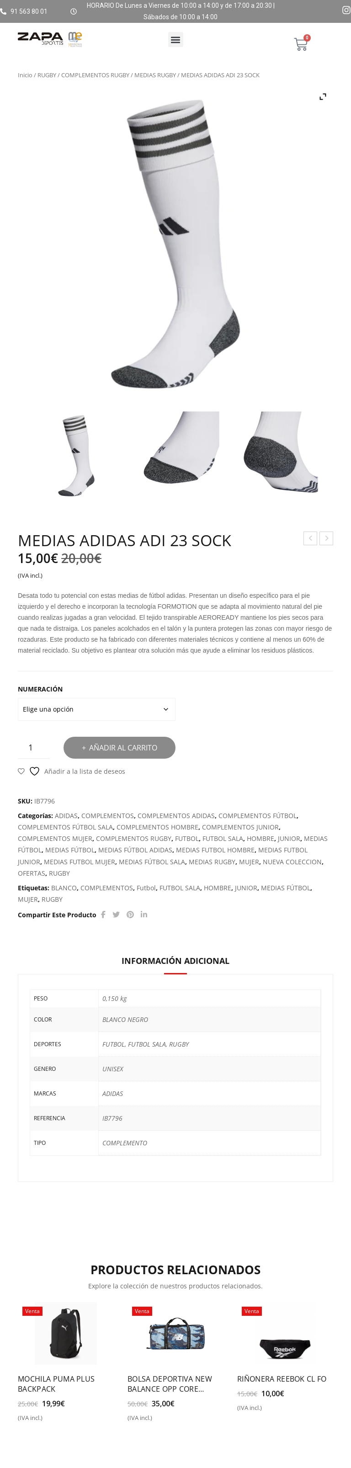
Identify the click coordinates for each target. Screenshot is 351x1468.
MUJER (249, 861)
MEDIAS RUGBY (155, 75)
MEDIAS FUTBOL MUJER (79, 861)
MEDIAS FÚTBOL (70, 850)
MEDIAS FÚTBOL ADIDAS (135, 850)
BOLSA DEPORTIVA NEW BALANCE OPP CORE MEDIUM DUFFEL (170, 1384)
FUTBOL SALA (222, 838)
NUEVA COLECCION (292, 861)
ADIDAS (66, 815)
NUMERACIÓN (40, 689)
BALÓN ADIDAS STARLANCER (310, 539)
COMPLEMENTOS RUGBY (95, 75)
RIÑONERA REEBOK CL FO (282, 1379)
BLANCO (64, 887)
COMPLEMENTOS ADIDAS (176, 815)
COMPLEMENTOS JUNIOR (240, 827)
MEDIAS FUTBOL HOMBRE (215, 850)
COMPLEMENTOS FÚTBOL (257, 815)
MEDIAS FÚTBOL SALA (152, 861)
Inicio (25, 75)
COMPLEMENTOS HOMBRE (157, 827)
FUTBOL (187, 838)
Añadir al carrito (123, 748)
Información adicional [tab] (175, 960)
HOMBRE (260, 838)
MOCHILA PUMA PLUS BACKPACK (56, 1384)
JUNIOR (289, 838)
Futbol (146, 887)
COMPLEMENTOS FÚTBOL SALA (65, 827)
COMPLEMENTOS (107, 815)
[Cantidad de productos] (34, 747)
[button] (175, 39)
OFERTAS (31, 873)
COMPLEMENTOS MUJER (55, 838)
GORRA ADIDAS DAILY (326, 539)
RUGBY (46, 75)
